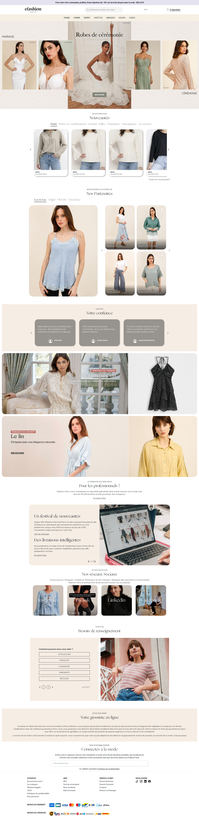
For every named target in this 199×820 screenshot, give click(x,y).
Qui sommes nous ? (35, 781)
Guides (132, 18)
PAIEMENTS (64, 672)
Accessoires (145, 124)
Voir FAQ (86, 687)
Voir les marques (41, 534)
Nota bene (74, 200)
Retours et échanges (108, 790)
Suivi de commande (71, 784)
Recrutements (33, 797)
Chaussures (113, 124)
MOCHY (62, 200)
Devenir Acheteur (106, 781)
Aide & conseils (69, 790)
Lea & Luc (40, 200)
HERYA (37, 172)
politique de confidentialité (109, 769)
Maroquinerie (129, 124)
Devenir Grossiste (106, 784)
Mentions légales (34, 787)
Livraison (103, 787)
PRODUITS (64, 660)
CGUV (29, 790)
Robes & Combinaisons (72, 124)
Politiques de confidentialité (38, 793)
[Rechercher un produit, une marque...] (106, 9)
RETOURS (64, 678)
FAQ (65, 781)
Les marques (32, 784)
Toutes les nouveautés (159, 179)
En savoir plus (99, 498)
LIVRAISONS (64, 666)
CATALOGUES (64, 654)
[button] (89, 561)
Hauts (54, 124)
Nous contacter (69, 787)
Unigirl (51, 200)
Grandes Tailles (96, 124)
